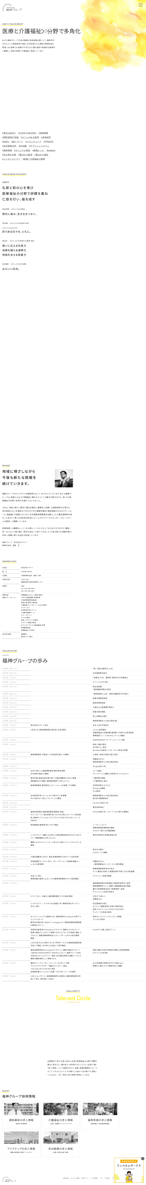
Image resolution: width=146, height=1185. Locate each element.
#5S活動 (23, 146)
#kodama (51, 150)
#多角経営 (46, 137)
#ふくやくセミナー (11, 159)
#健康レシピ (38, 150)
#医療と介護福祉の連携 (34, 159)
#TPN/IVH (48, 142)
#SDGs (5, 142)
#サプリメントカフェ (39, 146)
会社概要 (95, 1178)
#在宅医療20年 (9, 146)
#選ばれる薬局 (25, 155)
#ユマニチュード (33, 142)
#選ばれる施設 (41, 155)
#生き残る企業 (9, 155)
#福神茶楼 (7, 150)
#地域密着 (43, 133)
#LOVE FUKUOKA (27, 133)
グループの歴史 (104, 1178)
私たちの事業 (75, 1178)
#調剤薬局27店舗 (10, 137)
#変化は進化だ (9, 133)
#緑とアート (17, 142)
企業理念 (66, 1178)
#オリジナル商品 (22, 150)
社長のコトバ (85, 1178)
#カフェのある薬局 (30, 137)
